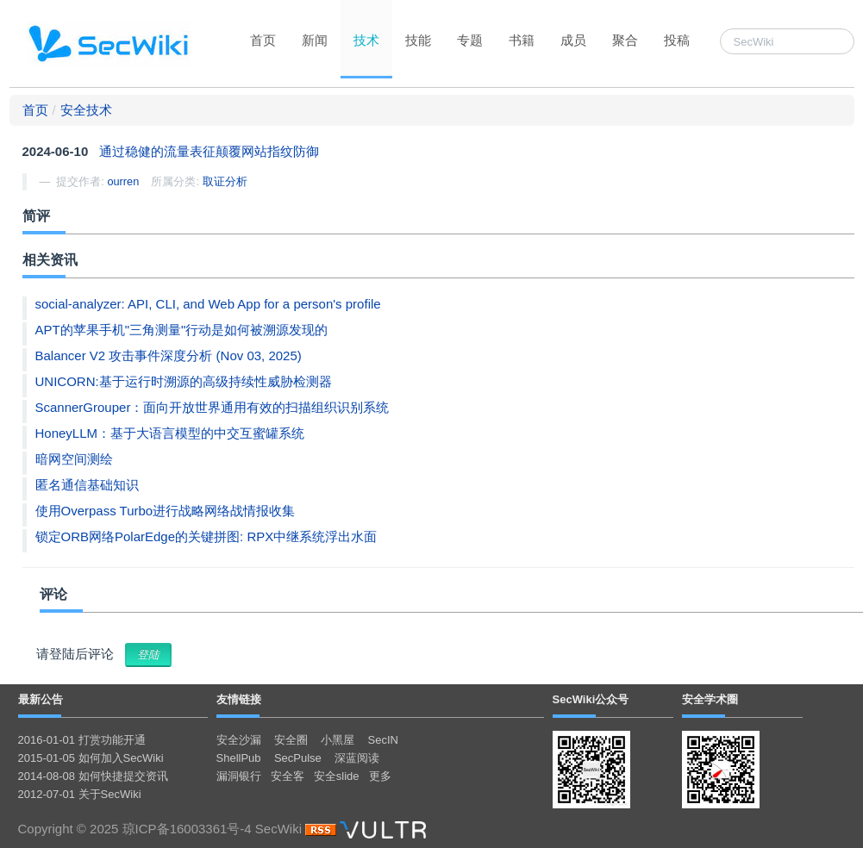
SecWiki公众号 (591, 699)
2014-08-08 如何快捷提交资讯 (93, 776)
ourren (123, 181)
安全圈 (291, 739)
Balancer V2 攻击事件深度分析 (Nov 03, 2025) (168, 355)
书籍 (522, 40)
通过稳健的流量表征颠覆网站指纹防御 (209, 151)
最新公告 (40, 699)
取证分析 (225, 181)
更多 (380, 776)
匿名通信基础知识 (87, 484)
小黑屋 (337, 739)
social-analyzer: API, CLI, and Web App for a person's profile (208, 303)
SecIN (383, 739)
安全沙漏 (238, 739)
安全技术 (86, 110)
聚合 (625, 40)
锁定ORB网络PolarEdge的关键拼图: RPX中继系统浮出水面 (206, 536)
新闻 (315, 40)
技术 (366, 40)
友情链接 (238, 699)
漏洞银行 (238, 776)
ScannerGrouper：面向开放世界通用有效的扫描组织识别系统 (212, 407)
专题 (470, 40)
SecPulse (298, 757)
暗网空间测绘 (74, 459)
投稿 (677, 40)
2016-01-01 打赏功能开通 (82, 739)
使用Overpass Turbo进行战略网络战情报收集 (165, 510)
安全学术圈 (710, 699)
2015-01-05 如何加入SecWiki (91, 757)
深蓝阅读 (357, 757)
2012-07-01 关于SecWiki (79, 794)
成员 (573, 40)
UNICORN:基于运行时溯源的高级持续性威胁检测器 (183, 381)
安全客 (287, 776)
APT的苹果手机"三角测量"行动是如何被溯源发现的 (181, 329)
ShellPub (238, 757)
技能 (418, 40)
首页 (263, 40)
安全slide (337, 776)
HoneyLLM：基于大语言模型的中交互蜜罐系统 (170, 433)
